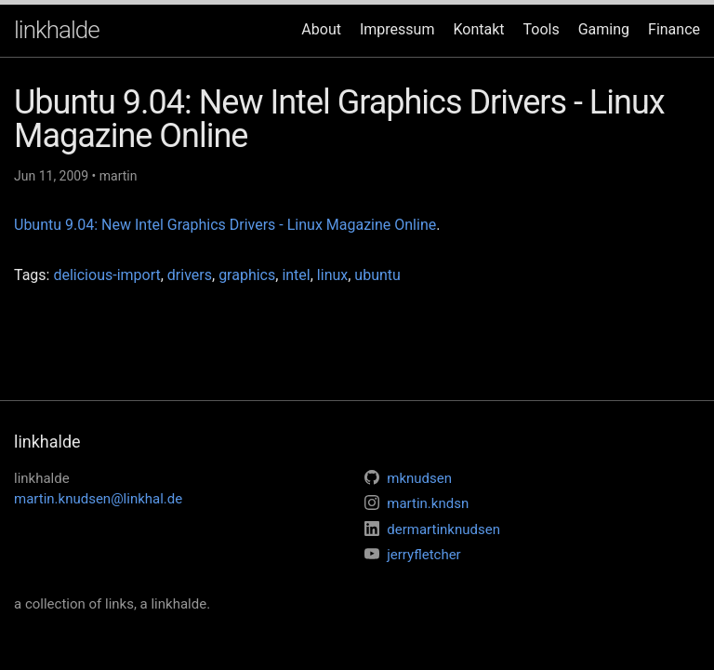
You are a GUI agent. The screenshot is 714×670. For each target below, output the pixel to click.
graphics (246, 275)
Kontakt (478, 29)
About (321, 29)
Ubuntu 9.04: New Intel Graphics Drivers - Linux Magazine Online (225, 225)
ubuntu (377, 275)
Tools (541, 29)
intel (296, 275)
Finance (674, 29)
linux (332, 275)
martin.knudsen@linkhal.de (98, 498)
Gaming (603, 29)
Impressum (397, 29)
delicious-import (106, 275)
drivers (189, 275)
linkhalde (56, 30)
